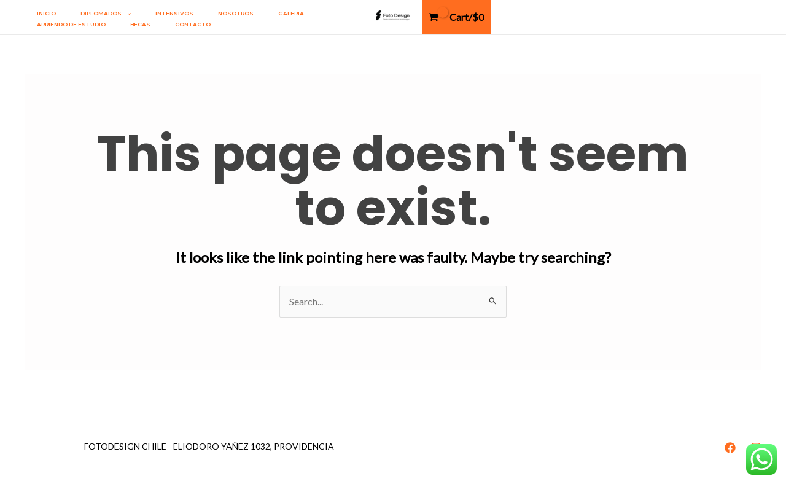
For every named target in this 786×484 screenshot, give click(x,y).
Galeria (291, 13)
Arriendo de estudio (71, 24)
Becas (140, 24)
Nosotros (236, 13)
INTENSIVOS (174, 13)
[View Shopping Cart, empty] (456, 17)
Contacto (193, 24)
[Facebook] (730, 447)
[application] (126, 13)
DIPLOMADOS (105, 13)
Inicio (46, 13)
